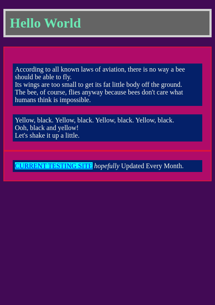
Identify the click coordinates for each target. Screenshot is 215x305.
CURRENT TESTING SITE (54, 165)
